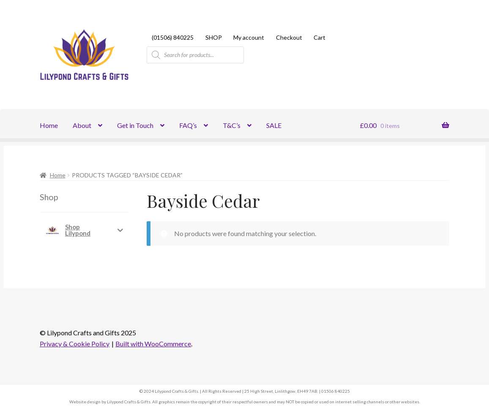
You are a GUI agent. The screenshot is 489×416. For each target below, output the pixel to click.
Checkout (289, 37)
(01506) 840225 (173, 37)
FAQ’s (188, 125)
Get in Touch (135, 125)
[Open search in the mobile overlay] (195, 54)
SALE (273, 125)
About (82, 125)
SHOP (213, 37)
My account (248, 37)
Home (49, 125)
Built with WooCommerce (153, 344)
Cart (319, 37)
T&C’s (231, 125)
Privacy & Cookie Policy (74, 344)
